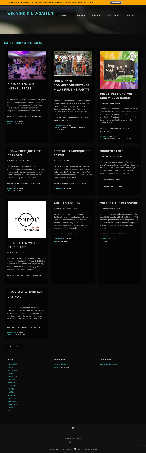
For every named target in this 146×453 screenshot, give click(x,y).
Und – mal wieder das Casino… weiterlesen (23, 327)
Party (106, 241)
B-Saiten (26, 94)
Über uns (96, 15)
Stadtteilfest (59, 129)
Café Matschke (63, 127)
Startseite (65, 15)
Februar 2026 (12, 364)
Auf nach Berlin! (67, 203)
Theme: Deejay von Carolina (87, 449)
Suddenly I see (112, 151)
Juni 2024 (11, 373)
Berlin (60, 241)
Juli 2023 (11, 389)
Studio (106, 186)
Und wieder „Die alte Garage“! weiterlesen (23, 183)
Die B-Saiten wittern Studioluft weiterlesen (24, 275)
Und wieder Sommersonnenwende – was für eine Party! (72, 85)
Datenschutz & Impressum (109, 364)
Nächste (17, 346)
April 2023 (11, 395)
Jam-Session (23, 334)
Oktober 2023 (12, 383)
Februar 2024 (12, 376)
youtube (21, 124)
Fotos (74, 125)
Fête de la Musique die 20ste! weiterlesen (70, 183)
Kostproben (113, 15)
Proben (14, 124)
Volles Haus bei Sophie (119, 203)
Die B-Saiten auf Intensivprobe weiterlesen (24, 116)
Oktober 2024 (12, 370)
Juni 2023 (11, 392)
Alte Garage (16, 190)
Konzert (67, 241)
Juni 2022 (11, 408)
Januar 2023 (12, 398)
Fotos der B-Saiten (60, 364)
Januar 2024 (12, 380)
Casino (14, 334)
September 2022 (13, 404)
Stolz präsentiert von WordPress (60, 449)
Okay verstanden (116, 2)
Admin (69, 161)
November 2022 (13, 401)
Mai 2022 (11, 411)
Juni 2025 (11, 367)
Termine (81, 15)
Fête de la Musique (77, 127)
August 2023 (12, 386)
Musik (56, 367)
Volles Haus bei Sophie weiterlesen (113, 234)
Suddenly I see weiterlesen (110, 179)
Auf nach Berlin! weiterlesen (65, 234)
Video (112, 186)
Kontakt (131, 15)
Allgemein (21, 121)
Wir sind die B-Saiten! (30, 13)
